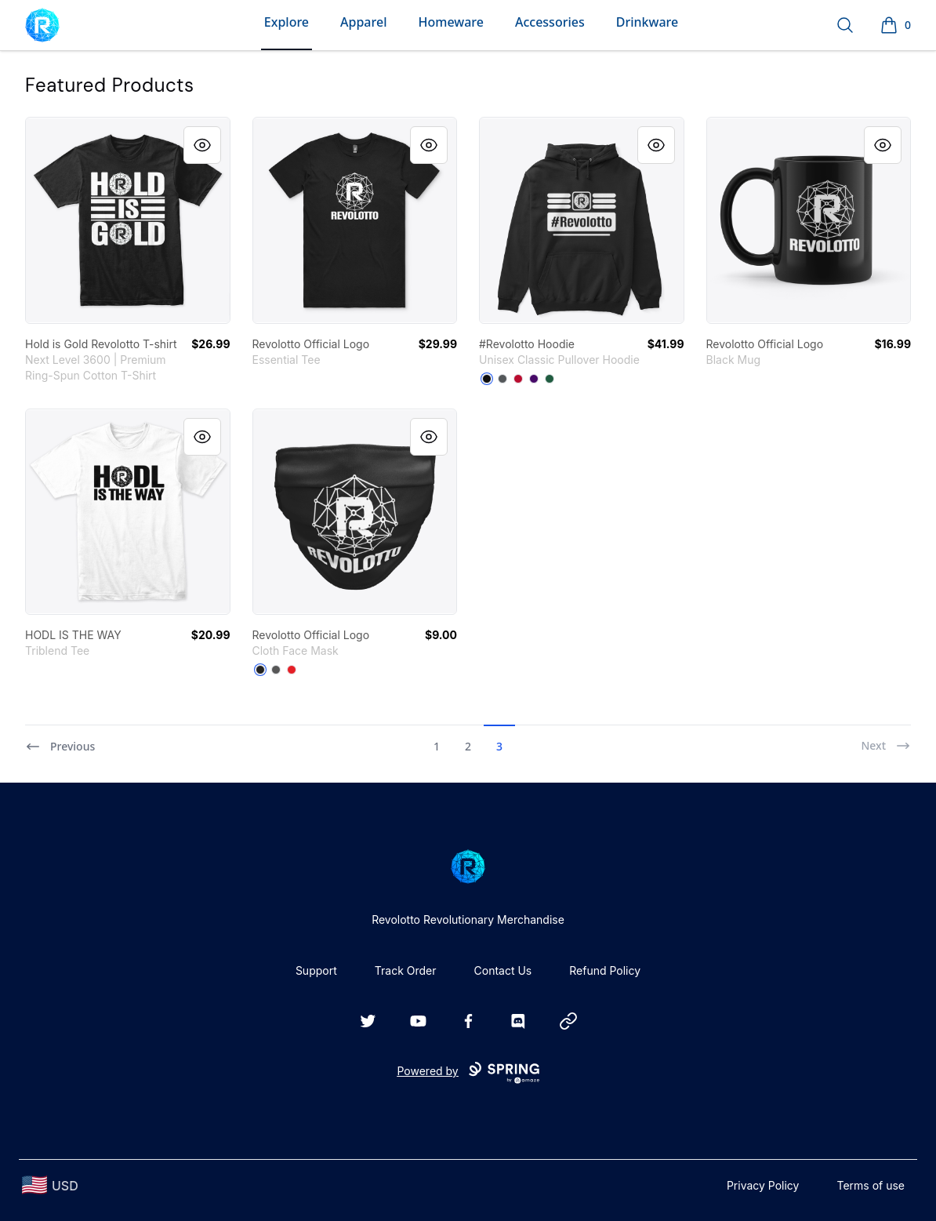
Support (316, 970)
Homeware (450, 22)
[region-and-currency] (50, 1185)
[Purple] (534, 378)
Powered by (468, 1073)
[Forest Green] (549, 378)
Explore (286, 22)
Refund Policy (604, 970)
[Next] (886, 739)
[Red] (518, 378)
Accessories (550, 22)
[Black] (487, 378)
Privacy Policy (763, 1185)
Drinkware (647, 22)
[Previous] (60, 739)
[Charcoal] (502, 378)
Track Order (406, 970)
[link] (128, 220)
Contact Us (503, 970)
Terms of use (870, 1185)
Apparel (363, 22)
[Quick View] (202, 145)
